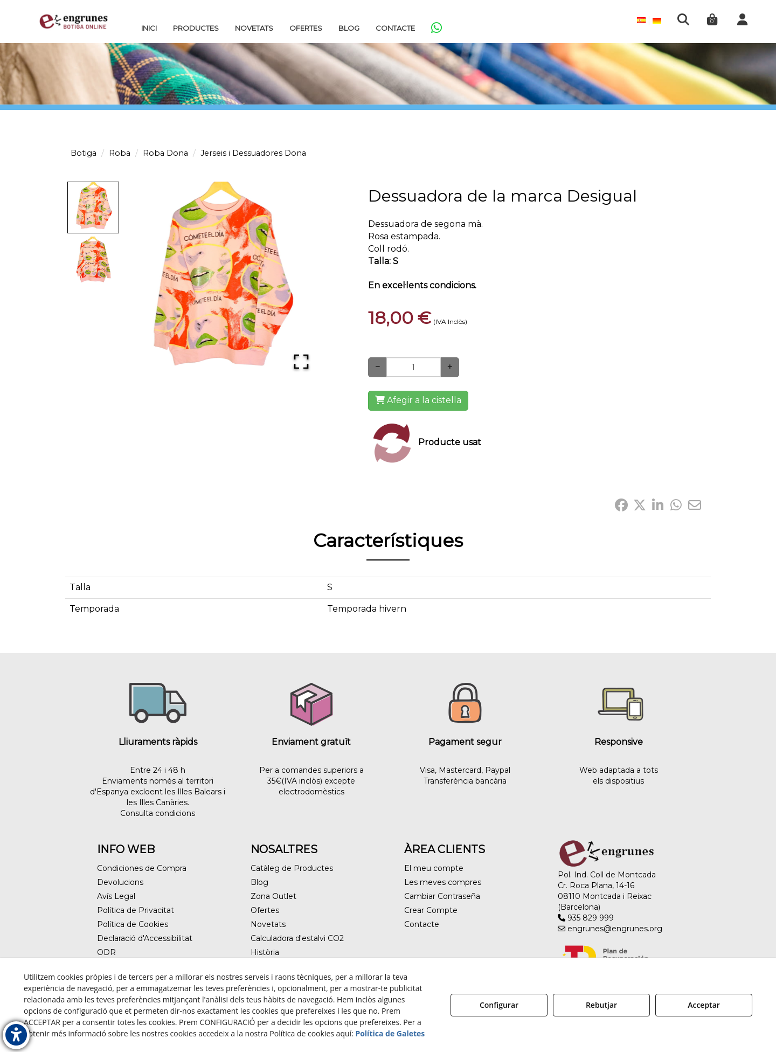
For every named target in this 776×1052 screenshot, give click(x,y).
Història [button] (265, 952)
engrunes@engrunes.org (610, 928)
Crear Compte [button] (431, 910)
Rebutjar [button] (601, 1005)
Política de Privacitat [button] (135, 910)
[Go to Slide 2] (93, 260)
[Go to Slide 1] (93, 207)
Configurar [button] (499, 1005)
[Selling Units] (413, 367)
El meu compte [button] (433, 868)
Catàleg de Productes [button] (292, 868)
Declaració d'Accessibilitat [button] (144, 938)
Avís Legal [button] (116, 896)
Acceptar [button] (704, 1005)
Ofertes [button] (265, 910)
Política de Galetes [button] (390, 1033)
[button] (73, 21)
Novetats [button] (268, 924)
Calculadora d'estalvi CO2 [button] (297, 938)
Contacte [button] (421, 924)
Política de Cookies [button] (132, 924)
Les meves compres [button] (442, 882)
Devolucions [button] (120, 882)
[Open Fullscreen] (301, 361)
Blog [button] (259, 882)
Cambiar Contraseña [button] (442, 896)
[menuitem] (149, 28)
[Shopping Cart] (418, 401)
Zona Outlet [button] (273, 896)
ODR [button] (106, 952)
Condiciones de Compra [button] (141, 868)
